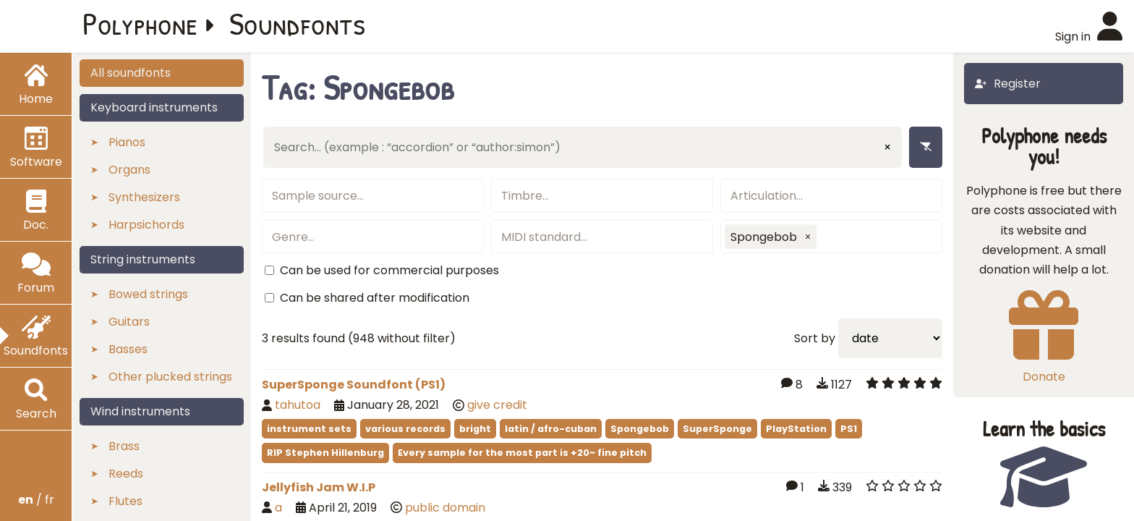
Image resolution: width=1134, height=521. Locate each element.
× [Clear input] (887, 147)
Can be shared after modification (374, 297)
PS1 (848, 429)
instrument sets (309, 429)
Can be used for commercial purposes (389, 270)
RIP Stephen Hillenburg (325, 452)
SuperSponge (717, 429)
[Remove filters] (925, 147)
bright (475, 429)
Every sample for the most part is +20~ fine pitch (522, 452)
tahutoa (297, 405)
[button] (808, 237)
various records (405, 429)
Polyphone (140, 23)
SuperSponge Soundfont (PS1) (354, 384)
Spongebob (639, 429)
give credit (497, 405)
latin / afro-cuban (551, 429)
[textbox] (372, 195)
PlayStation (796, 429)
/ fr (36, 499)
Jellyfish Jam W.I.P (318, 487)
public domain (445, 507)
